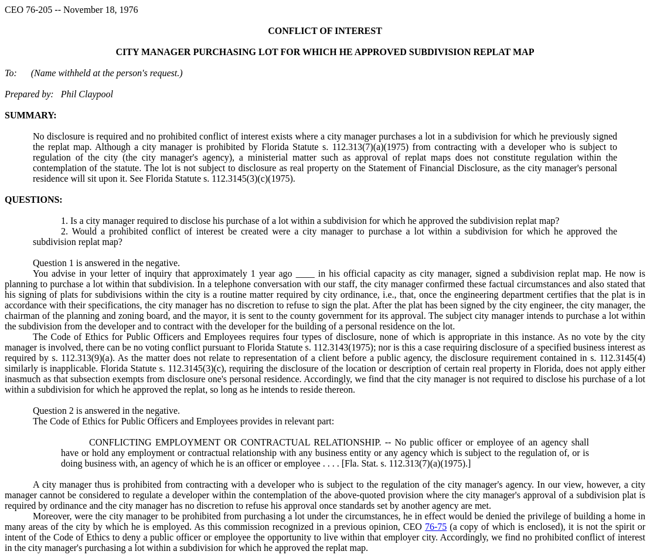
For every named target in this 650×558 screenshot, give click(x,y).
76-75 (436, 527)
